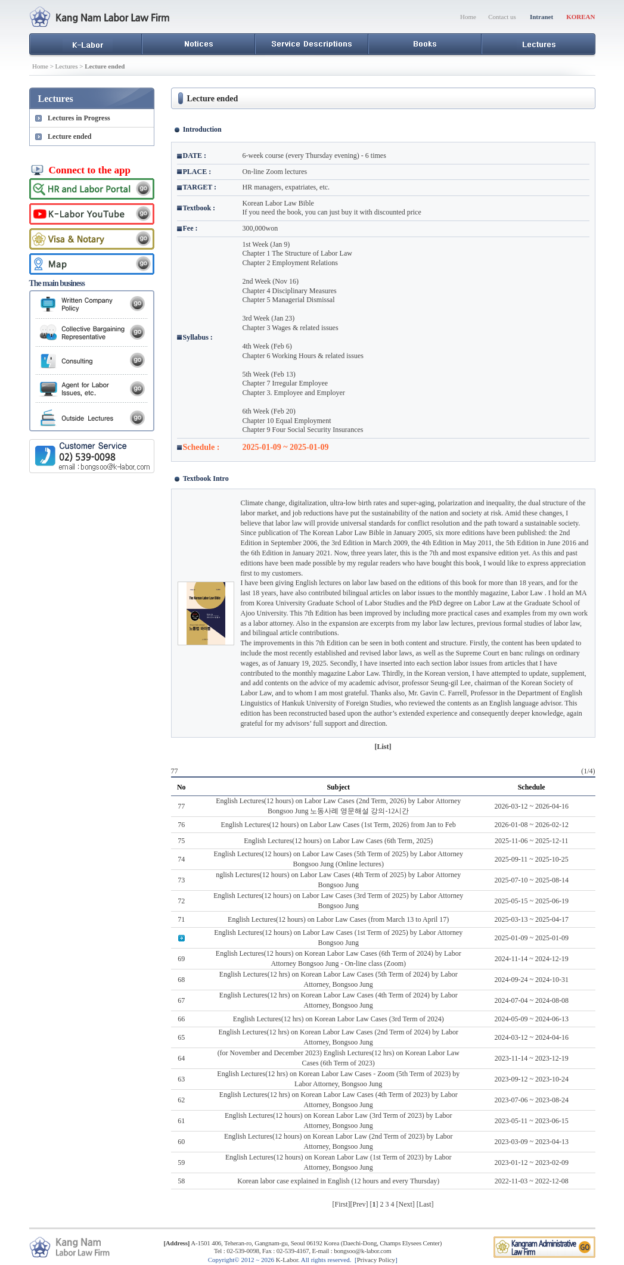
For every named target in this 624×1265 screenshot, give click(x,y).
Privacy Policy (376, 1259)
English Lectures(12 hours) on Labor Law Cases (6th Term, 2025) (338, 841)
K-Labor (287, 1259)
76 (181, 824)
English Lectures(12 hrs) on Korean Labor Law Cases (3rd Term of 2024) (338, 1019)
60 (181, 1141)
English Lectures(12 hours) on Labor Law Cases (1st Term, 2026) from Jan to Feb (338, 824)
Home (468, 16)
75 (181, 841)
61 (181, 1121)
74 (181, 859)
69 (181, 959)
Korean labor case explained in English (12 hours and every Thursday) (338, 1181)
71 (181, 919)
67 (181, 1000)
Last (425, 1204)
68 (181, 979)
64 (181, 1058)
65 (181, 1037)
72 (181, 901)
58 (181, 1181)
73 (181, 880)
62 (181, 1100)
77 (181, 806)
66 (181, 1019)
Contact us (502, 16)
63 (181, 1079)
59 (181, 1162)
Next (405, 1204)
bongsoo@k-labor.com (362, 1250)
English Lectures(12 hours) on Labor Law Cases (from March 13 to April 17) (338, 919)
